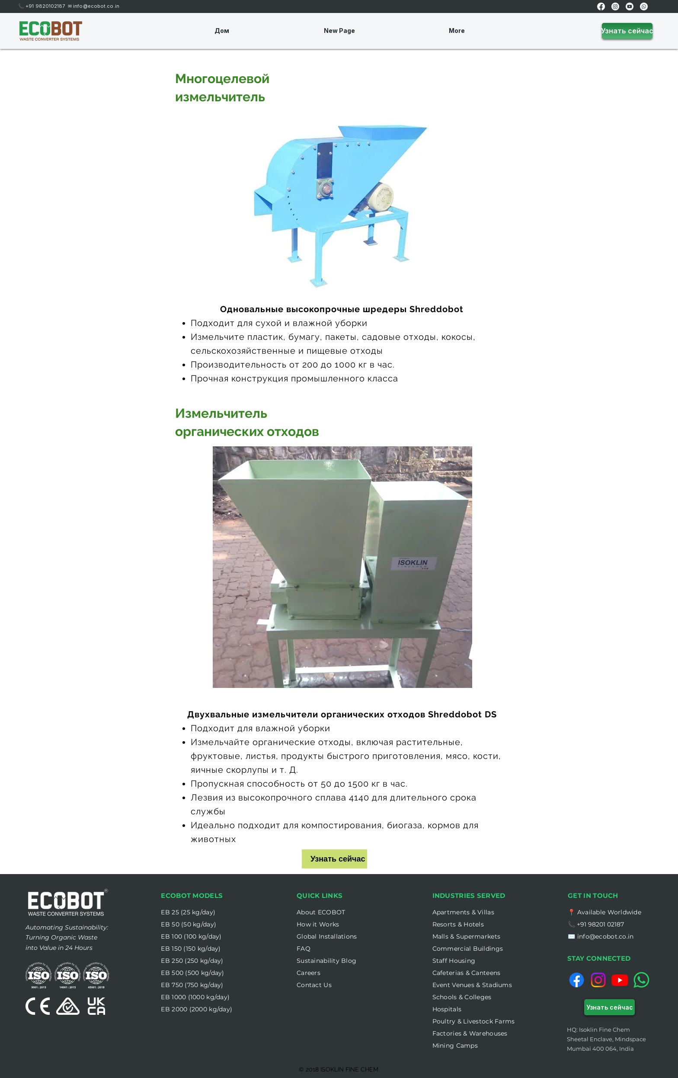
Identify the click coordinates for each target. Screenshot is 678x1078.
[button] (318, 924)
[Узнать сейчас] (627, 31)
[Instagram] (615, 6)
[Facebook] (601, 6)
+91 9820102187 (47, 6)
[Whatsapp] (644, 6)
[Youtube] (629, 6)
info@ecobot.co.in (96, 6)
